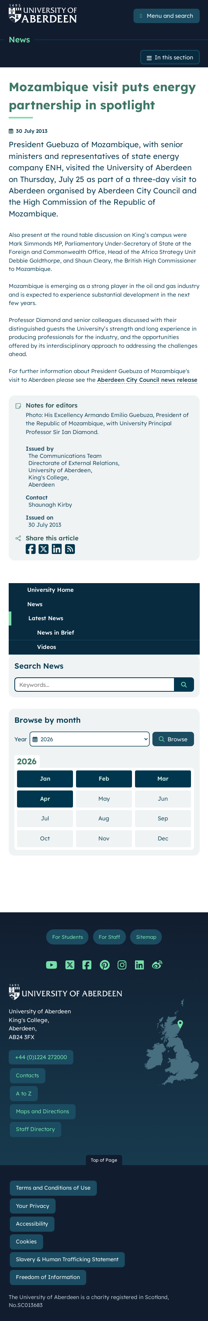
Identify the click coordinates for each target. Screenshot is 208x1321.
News (19, 39)
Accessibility (32, 1223)
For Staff (109, 937)
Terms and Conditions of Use (53, 1187)
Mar (162, 778)
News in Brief (55, 632)
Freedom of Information (48, 1277)
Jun (174, 798)
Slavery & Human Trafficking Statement (67, 1259)
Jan (45, 778)
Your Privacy (32, 1206)
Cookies (26, 1241)
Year (20, 739)
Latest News (45, 618)
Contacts (27, 1075)
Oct (56, 838)
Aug (115, 818)
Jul (57, 818)
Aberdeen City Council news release (147, 379)
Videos (46, 646)
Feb (104, 778)
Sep (174, 818)
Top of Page (104, 1160)
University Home (50, 589)
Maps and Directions (42, 1111)
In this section (174, 57)
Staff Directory (35, 1129)
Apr (45, 798)
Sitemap (146, 937)
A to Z (23, 1093)
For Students (67, 937)
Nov (115, 838)
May (115, 798)
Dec (174, 838)
